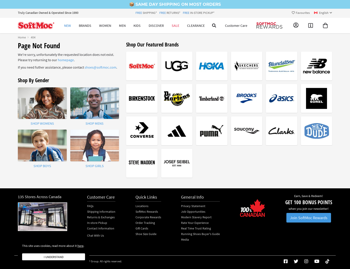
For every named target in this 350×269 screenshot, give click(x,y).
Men (122, 25)
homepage (66, 60)
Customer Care (236, 25)
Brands (85, 25)
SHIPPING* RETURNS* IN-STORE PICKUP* (175, 13)
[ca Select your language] (323, 13)
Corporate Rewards (148, 217)
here (80, 246)
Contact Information (100, 228)
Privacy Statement (193, 206)
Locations (141, 206)
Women (105, 25)
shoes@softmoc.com (100, 67)
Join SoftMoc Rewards (308, 217)
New (67, 25)
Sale (175, 25)
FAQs (90, 206)
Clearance (196, 25)
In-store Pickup (97, 223)
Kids (137, 25)
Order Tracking (145, 223)
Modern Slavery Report (196, 217)
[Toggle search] (214, 25)
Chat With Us (95, 235)
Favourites (301, 13)
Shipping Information (101, 212)
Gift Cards (141, 228)
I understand (54, 257)
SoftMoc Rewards (146, 212)
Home (22, 37)
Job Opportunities (193, 212)
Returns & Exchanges (101, 217)
